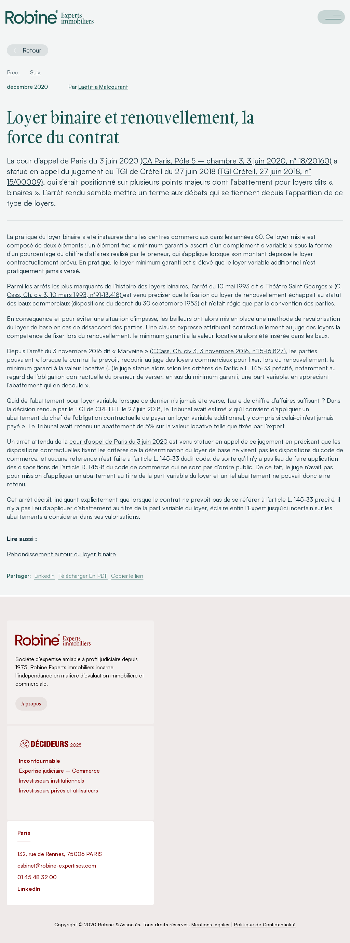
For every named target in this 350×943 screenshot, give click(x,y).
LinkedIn (44, 575)
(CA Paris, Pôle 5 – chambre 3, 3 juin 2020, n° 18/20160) (236, 160)
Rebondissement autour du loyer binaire (61, 554)
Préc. (13, 72)
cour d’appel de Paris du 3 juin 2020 (118, 441)
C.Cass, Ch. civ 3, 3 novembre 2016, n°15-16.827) (218, 351)
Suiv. (35, 72)
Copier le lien (127, 575)
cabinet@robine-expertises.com (56, 865)
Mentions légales (210, 924)
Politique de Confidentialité (265, 924)
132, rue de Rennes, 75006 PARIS (59, 854)
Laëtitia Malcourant (103, 86)
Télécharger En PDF (83, 575)
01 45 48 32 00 (37, 877)
